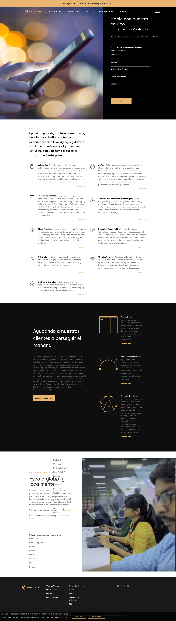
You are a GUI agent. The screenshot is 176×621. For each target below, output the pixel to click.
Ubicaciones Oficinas (74, 599)
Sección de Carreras (150, 37)
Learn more (81, 186)
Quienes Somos (55, 11)
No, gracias (96, 616)
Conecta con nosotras (44, 398)
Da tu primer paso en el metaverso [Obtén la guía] (88, 3)
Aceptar (79, 616)
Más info (63, 617)
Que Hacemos (73, 11)
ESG (71, 604)
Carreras (122, 11)
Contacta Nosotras (77, 586)
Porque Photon (106, 11)
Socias (71, 594)
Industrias (89, 11)
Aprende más (126, 344)
